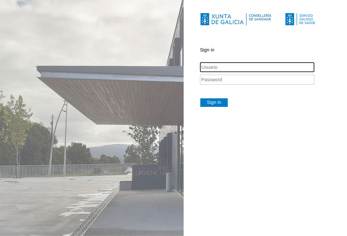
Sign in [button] (214, 102)
